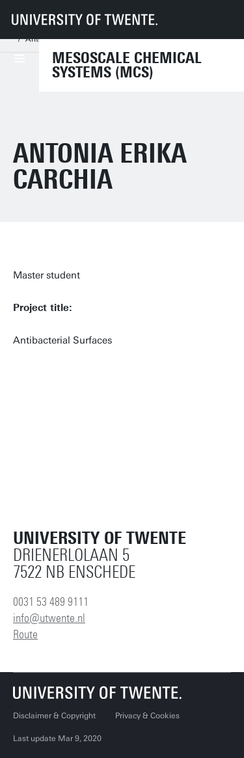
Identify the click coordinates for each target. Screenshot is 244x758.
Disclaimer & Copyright (54, 715)
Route (25, 634)
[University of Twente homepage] (84, 19)
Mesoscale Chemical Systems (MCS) (127, 65)
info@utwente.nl (49, 618)
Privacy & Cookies (147, 715)
